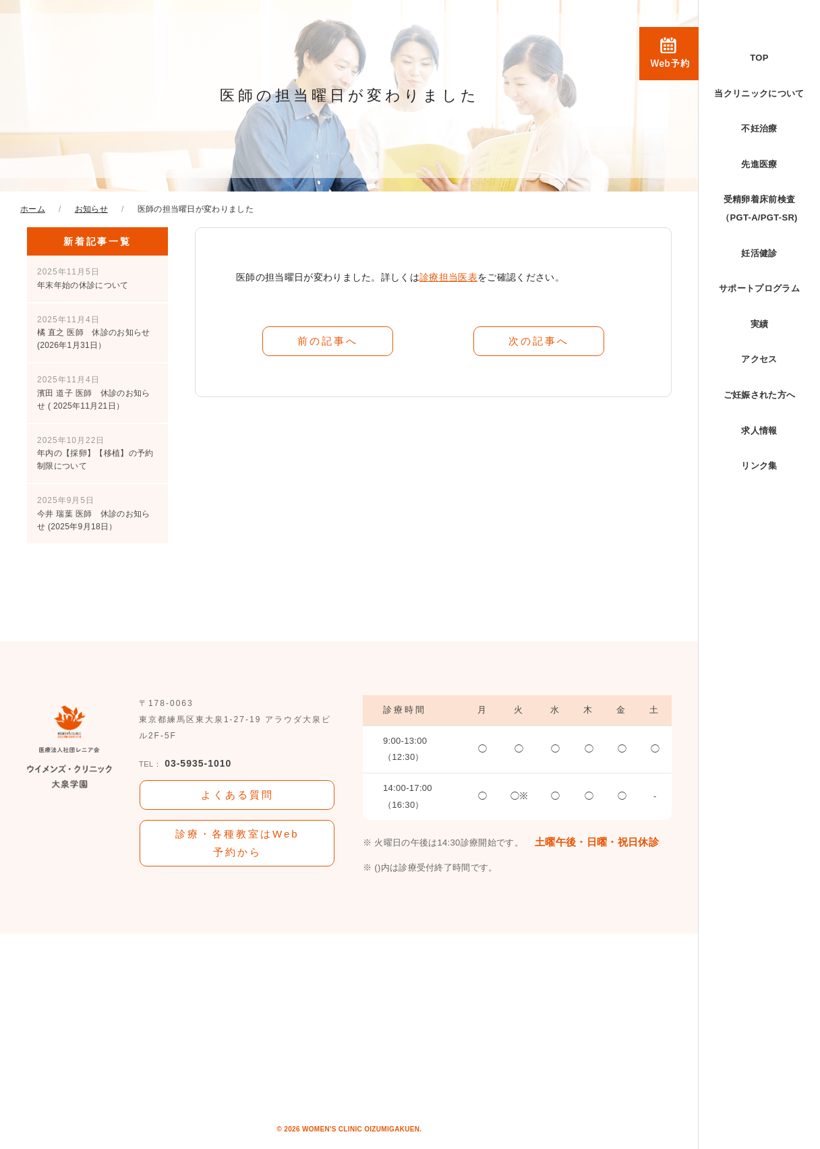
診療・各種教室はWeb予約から (237, 842)
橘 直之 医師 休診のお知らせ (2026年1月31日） (93, 332)
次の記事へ (538, 340)
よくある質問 (237, 794)
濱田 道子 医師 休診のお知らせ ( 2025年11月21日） (93, 392)
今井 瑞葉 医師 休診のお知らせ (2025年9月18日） (93, 513)
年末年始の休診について (83, 278)
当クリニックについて (759, 93)
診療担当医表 (448, 277)
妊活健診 (759, 253)
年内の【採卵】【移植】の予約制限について (95, 453)
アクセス (759, 359)
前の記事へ (327, 340)
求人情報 (759, 430)
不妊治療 (759, 128)
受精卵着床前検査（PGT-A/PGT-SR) (759, 208)
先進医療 (759, 164)
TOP (759, 58)
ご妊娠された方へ (760, 395)
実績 (760, 324)
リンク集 (759, 466)
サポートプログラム (759, 288)
